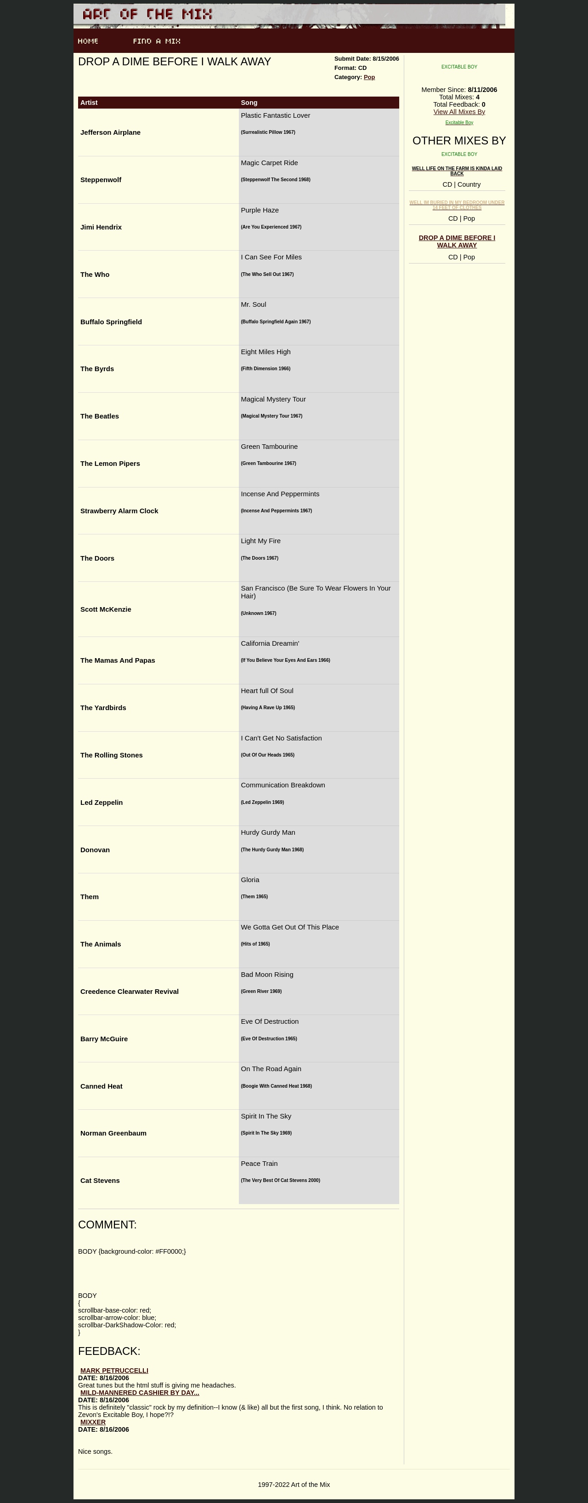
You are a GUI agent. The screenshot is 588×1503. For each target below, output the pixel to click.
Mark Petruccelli (114, 1370)
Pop (369, 77)
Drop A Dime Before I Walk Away (457, 241)
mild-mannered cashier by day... (139, 1392)
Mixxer (93, 1422)
